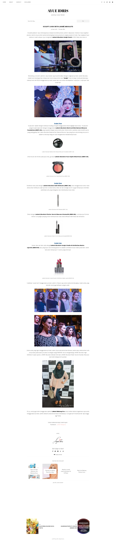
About (11, 2)
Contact (18, 2)
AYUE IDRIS (58, 10)
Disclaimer (28, 2)
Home (4, 2)
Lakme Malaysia (61, 424)
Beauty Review (58, 454)
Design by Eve (61, 539)
